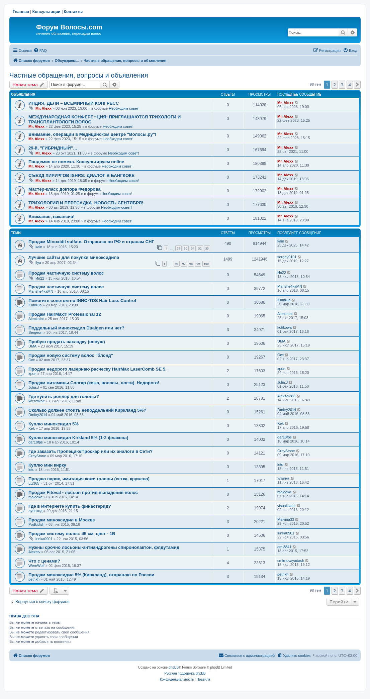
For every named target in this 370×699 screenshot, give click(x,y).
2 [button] (335, 85)
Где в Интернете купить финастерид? (69, 506)
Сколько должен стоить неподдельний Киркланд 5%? (87, 410)
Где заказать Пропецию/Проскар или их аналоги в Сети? (90, 451)
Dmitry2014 (37, 415)
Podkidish (36, 524)
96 (176, 264)
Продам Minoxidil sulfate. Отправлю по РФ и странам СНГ (91, 241)
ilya (38, 263)
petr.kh (33, 579)
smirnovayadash (290, 561)
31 (192, 248)
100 (206, 264)
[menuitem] (40, 50)
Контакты (73, 11)
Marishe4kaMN (40, 291)
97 (183, 264)
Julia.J (33, 387)
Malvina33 (285, 519)
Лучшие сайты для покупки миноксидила (73, 257)
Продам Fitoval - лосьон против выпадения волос (83, 492)
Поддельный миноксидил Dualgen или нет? (76, 327)
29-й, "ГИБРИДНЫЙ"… (52, 148)
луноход (35, 511)
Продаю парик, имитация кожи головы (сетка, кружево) (89, 478)
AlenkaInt (36, 319)
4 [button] (350, 85)
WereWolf (36, 401)
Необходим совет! (124, 108)
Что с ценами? (44, 561)
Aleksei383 (286, 396)
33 (207, 248)
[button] (357, 85)
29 (178, 248)
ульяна (283, 478)
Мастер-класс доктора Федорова (64, 189)
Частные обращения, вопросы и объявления (78, 75)
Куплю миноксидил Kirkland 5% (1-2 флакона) (78, 437)
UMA (32, 346)
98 (191, 264)
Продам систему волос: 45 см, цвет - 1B (71, 533)
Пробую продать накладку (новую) (66, 341)
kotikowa (284, 327)
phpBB (174, 667)
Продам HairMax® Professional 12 (64, 314)
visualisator (286, 506)
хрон (32, 374)
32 (199, 248)
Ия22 (39, 278)
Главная (21, 11)
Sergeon (35, 332)
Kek (31, 428)
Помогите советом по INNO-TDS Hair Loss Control (82, 300)
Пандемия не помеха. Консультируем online (76, 161)
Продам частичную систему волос (66, 273)
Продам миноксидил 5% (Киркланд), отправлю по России (91, 574)
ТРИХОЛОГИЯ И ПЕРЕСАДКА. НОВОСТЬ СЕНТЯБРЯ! (85, 202)
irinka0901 (44, 539)
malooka (35, 497)
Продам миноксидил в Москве (61, 519)
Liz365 (33, 483)
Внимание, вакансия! (51, 216)
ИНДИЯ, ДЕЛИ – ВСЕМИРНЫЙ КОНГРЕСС (73, 103)
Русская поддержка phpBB (184, 673)
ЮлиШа (34, 305)
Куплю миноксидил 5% (53, 423)
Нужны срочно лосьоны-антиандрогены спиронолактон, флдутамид (103, 547)
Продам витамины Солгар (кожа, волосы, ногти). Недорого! (93, 382)
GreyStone (37, 456)
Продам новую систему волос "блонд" (70, 355)
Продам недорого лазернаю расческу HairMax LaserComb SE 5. (97, 369)
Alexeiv (34, 552)
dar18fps (35, 442)
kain (38, 247)
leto (31, 470)
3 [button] (342, 85)
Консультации (46, 11)
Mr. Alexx (43, 108)
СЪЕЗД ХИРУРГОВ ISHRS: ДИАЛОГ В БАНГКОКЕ (81, 175)
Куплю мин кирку (47, 465)
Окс (31, 360)
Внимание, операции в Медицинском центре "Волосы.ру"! (92, 134)
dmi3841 (284, 547)
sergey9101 (287, 257)
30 (185, 248)
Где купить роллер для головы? (63, 396)
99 (198, 264)
